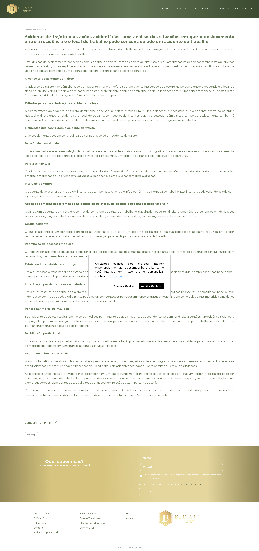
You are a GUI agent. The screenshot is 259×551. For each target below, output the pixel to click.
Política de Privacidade (191, 484)
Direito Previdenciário (92, 523)
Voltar (31, 435)
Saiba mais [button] (116, 276)
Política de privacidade (46, 532)
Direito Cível (87, 527)
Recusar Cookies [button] (124, 286)
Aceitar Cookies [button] (151, 286)
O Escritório (180, 8)
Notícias (130, 518)
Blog (235, 8)
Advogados (221, 8)
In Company (137, 547)
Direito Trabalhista (90, 518)
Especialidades (201, 8)
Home (165, 8)
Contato (247, 8)
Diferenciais (40, 523)
